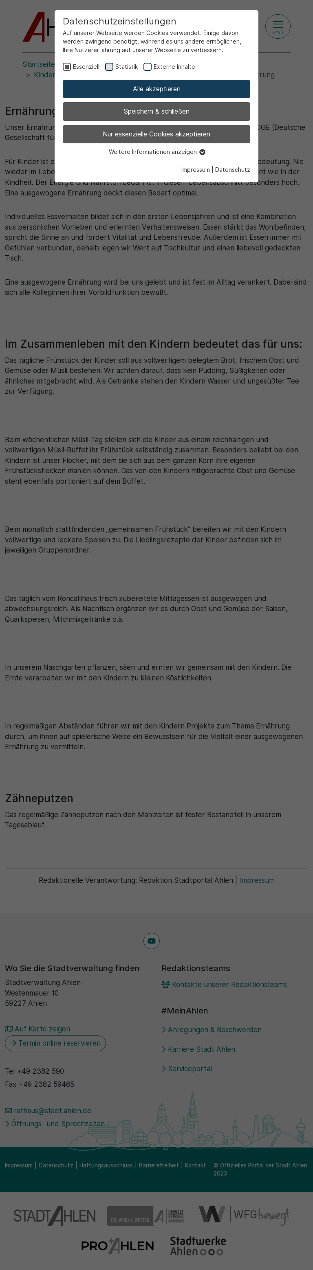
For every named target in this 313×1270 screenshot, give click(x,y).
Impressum (195, 169)
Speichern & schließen (157, 111)
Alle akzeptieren (157, 89)
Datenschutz (232, 169)
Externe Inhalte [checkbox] (174, 66)
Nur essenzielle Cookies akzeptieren (156, 134)
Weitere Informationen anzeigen (157, 151)
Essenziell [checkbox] (86, 66)
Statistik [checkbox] (126, 66)
